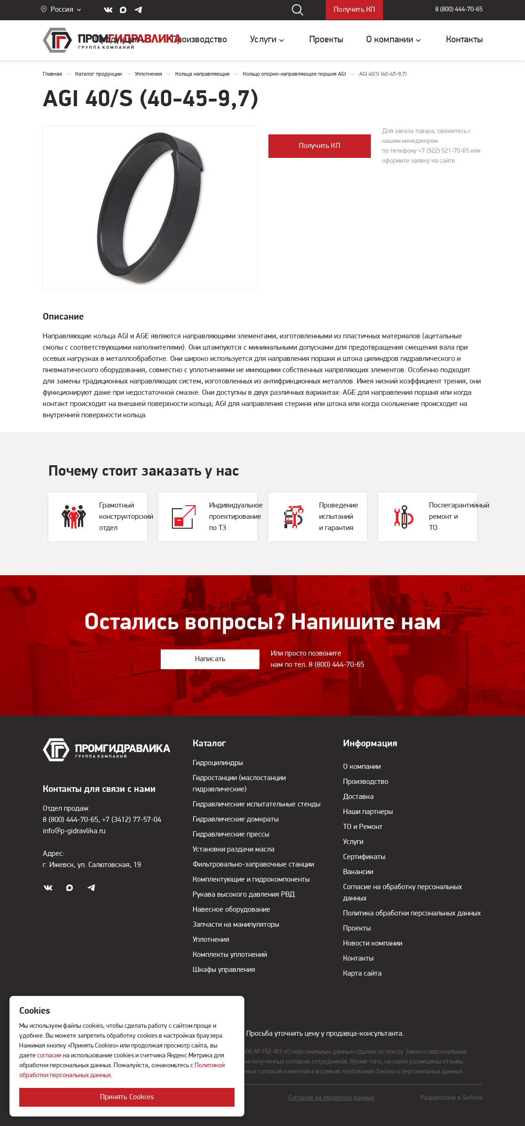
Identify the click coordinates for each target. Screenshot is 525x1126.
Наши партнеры (368, 812)
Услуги (353, 842)
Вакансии (358, 872)
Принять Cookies (127, 1097)
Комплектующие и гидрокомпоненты (251, 880)
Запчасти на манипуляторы (236, 925)
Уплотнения (211, 940)
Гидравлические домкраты (236, 819)
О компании (362, 767)
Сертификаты (364, 857)
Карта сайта (362, 973)
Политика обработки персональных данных (412, 913)
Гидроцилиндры (218, 763)
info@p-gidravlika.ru (74, 831)
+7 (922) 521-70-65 (443, 151)
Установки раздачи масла (233, 849)
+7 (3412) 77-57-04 (131, 820)
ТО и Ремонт (363, 827)
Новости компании (372, 943)
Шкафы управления (224, 970)
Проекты (357, 928)
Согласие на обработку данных (331, 1098)
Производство (365, 782)
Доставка (358, 797)
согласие (49, 1055)
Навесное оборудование (231, 910)
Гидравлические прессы (231, 834)
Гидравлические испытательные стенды (257, 804)
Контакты (358, 958)
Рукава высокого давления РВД (244, 895)
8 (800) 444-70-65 (459, 10)
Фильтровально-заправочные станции (253, 864)
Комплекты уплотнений (230, 955)
